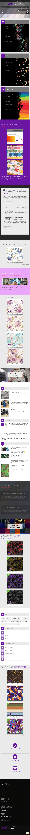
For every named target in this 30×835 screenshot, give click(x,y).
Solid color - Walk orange (8, 656)
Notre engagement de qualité (6, 807)
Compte (19, 1)
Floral (5, 65)
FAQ (1, 808)
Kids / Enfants (7, 62)
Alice (5, 26)
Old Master (6, 36)
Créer (2, 814)
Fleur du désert (7, 107)
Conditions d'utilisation (6, 806)
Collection (10, 22)
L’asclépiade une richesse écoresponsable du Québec (17, 456)
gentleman (25, 618)
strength (8, 618)
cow (3, 618)
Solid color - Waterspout (8, 653)
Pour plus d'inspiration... (25, 735)
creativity (4, 621)
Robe (12, 400)
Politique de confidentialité (6, 805)
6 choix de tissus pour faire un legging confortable (18, 448)
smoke (14, 618)
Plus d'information (23, 794)
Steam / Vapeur (7, 41)
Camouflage (6, 60)
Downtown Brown (7, 104)
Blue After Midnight (8, 94)
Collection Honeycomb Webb (15, 526)
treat (19, 618)
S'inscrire (27, 788)
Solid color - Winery (7, 647)
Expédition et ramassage (6, 804)
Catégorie (10, 56)
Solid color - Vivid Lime (8, 659)
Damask (5, 70)
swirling (17, 624)
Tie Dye (5, 29)
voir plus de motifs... (25, 264)
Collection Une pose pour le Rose (15, 374)
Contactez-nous (4, 802)
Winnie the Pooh (7, 39)
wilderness (18, 621)
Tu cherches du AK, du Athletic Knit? (19, 465)
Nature (5, 73)
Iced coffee (6, 101)
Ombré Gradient (7, 31)
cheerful (11, 624)
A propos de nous (4, 801)
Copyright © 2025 (4, 829)
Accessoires (5, 632)
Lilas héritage (6, 109)
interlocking (11, 621)
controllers (4, 624)
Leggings (13, 409)
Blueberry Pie (6, 99)
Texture (5, 68)
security (25, 621)
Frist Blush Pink (7, 96)
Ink (4, 34)
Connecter (3, 813)
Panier (24, 10)
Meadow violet (7, 112)
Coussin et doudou (15, 392)
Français (26, 1)
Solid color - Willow (7, 650)
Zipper (4, 638)
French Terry (5, 635)
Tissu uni (9, 89)
